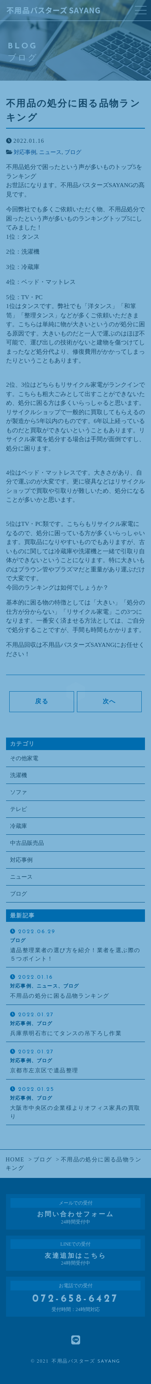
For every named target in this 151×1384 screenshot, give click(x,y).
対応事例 (25, 152)
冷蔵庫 (18, 826)
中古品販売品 (27, 843)
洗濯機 (18, 775)
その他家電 (24, 758)
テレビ (18, 809)
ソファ (18, 792)
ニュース (50, 152)
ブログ (72, 152)
